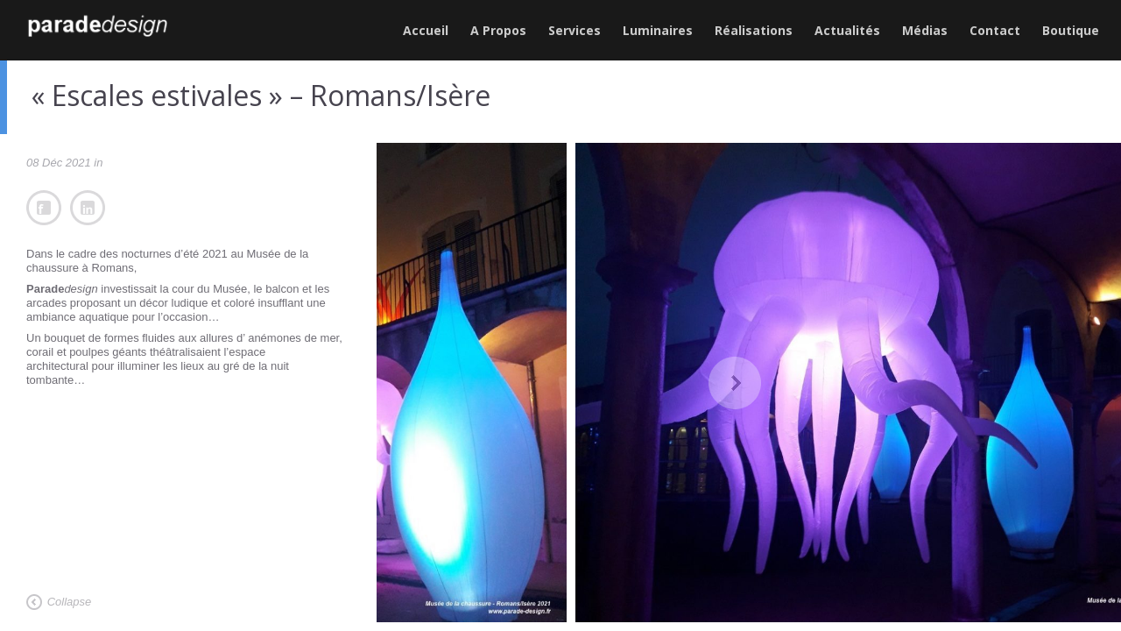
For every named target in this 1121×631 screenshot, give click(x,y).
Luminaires (658, 30)
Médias (925, 30)
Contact (994, 30)
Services (574, 30)
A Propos (498, 30)
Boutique (1070, 30)
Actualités (847, 30)
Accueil (425, 30)
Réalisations (754, 30)
